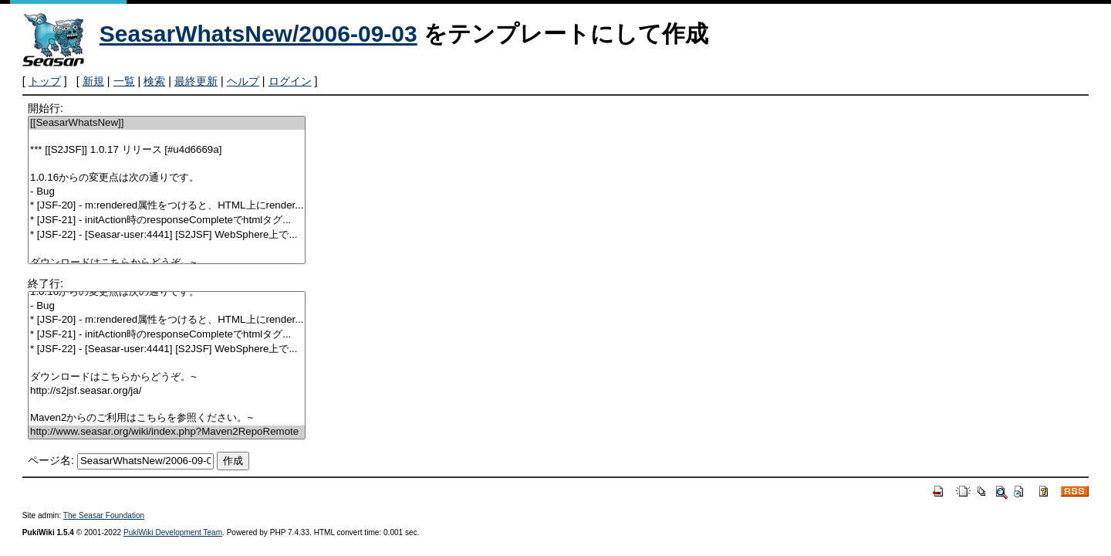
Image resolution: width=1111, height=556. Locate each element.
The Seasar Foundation (103, 515)
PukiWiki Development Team (172, 532)
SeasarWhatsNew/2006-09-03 (258, 33)
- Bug (167, 191)
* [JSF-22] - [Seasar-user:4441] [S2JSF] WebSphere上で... (167, 235)
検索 (154, 81)
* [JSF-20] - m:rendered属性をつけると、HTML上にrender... (167, 205)
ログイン (290, 81)
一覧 (124, 81)
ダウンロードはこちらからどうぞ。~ (167, 263)
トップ (45, 81)
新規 (93, 81)
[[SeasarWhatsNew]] (167, 123)
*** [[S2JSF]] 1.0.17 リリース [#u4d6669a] (167, 150)
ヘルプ (243, 81)
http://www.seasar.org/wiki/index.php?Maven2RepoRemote (167, 432)
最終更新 (196, 81)
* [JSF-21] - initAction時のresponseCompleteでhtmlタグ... (167, 220)
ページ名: (51, 460)
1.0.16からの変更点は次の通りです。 (167, 178)
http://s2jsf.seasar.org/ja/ (167, 391)
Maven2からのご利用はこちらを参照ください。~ (167, 418)
